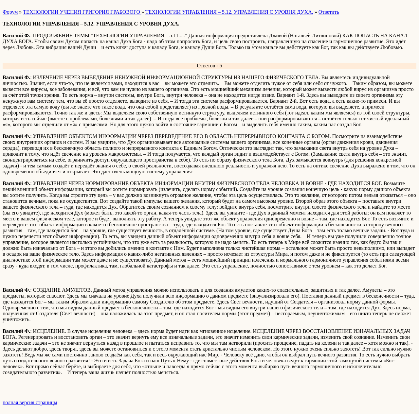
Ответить (329, 12)
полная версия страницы (30, 402)
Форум (10, 12)
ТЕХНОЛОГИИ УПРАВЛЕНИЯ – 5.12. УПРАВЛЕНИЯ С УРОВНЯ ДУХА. (229, 12)
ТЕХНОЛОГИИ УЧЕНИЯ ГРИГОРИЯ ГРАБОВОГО (82, 12)
